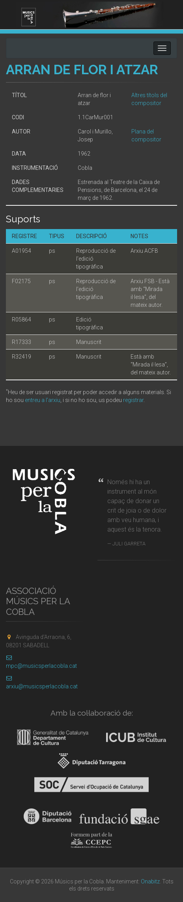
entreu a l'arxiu (42, 400)
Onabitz (150, 881)
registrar (133, 400)
